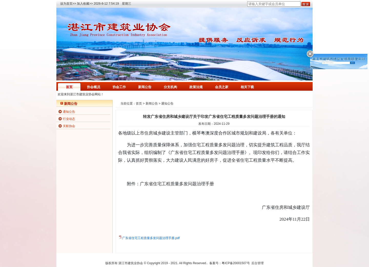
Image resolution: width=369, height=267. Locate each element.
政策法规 (196, 87)
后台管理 (257, 263)
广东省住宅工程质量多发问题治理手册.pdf (151, 238)
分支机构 (170, 87)
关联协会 (69, 126)
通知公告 (69, 112)
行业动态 (69, 119)
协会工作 (119, 87)
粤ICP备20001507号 (236, 263)
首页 (69, 87)
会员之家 (221, 87)
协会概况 (93, 87)
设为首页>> (68, 3)
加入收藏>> (85, 3)
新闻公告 (144, 87)
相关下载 (247, 87)
